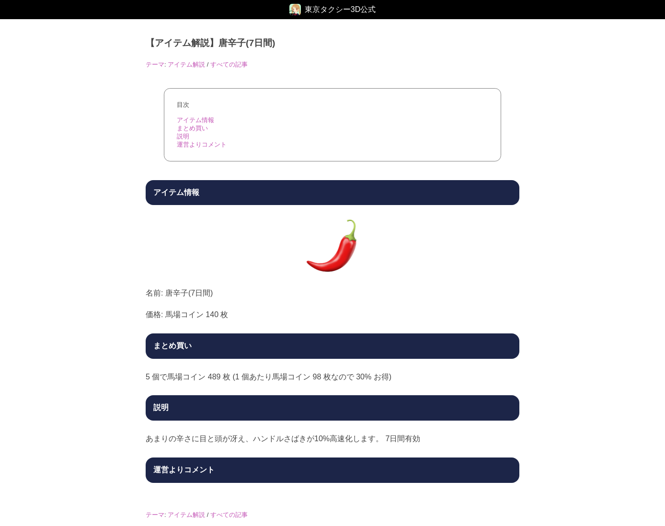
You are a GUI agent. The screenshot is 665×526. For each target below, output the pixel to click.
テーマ (155, 64)
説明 (183, 136)
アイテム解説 (186, 64)
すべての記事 (229, 64)
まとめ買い (192, 128)
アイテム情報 (195, 120)
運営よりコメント (202, 144)
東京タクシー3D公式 (340, 9)
